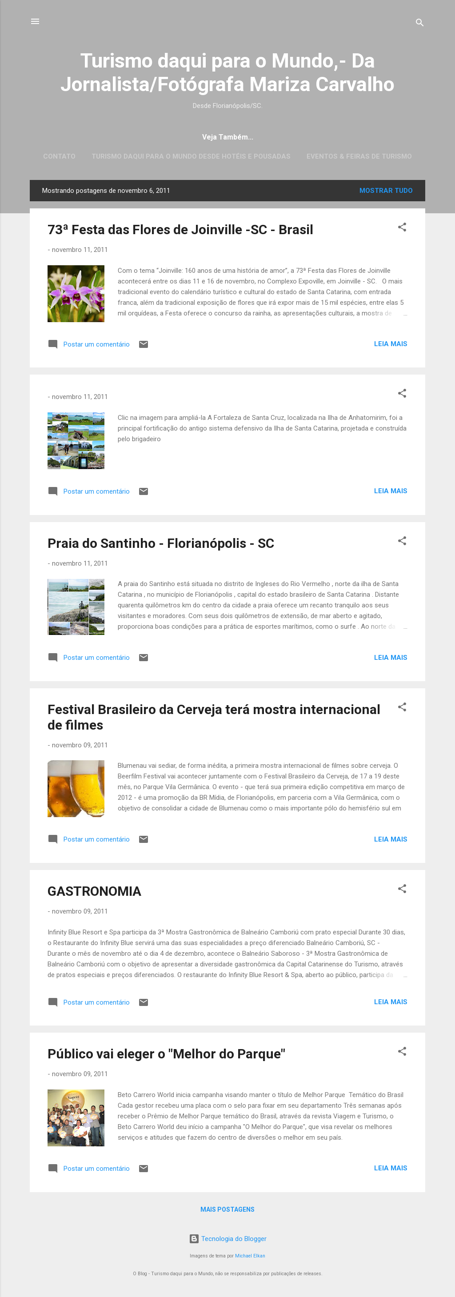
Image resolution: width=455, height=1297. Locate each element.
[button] (402, 228)
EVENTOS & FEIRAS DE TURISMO (359, 156)
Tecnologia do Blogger (228, 1239)
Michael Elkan (250, 1256)
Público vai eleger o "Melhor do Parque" (166, 1054)
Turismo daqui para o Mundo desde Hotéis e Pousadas (191, 156)
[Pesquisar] (420, 24)
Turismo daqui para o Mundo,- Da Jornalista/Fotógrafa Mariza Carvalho (227, 72)
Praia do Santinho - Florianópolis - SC (161, 543)
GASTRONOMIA (94, 891)
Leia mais (390, 344)
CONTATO (59, 156)
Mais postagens (227, 1209)
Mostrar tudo (386, 191)
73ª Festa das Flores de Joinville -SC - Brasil (180, 229)
